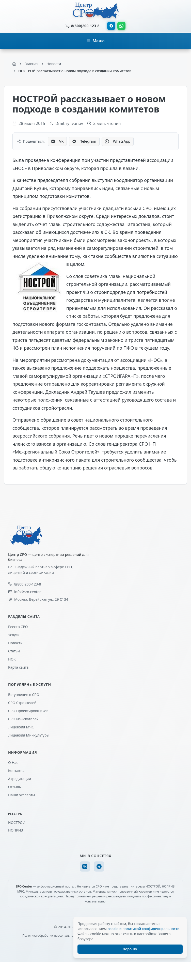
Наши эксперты (21, 795)
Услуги (14, 634)
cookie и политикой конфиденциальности (143, 928)
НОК (12, 659)
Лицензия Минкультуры (28, 735)
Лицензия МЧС (21, 727)
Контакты (16, 770)
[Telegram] (99, 866)
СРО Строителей (22, 702)
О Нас (13, 762)
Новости (15, 642)
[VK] (85, 866)
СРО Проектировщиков (28, 710)
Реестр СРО (18, 626)
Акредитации (19, 778)
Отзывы (15, 786)
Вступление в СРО (23, 694)
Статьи (14, 651)
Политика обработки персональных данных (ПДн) (59, 936)
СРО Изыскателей (23, 718)
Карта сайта (18, 667)
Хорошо (130, 949)
